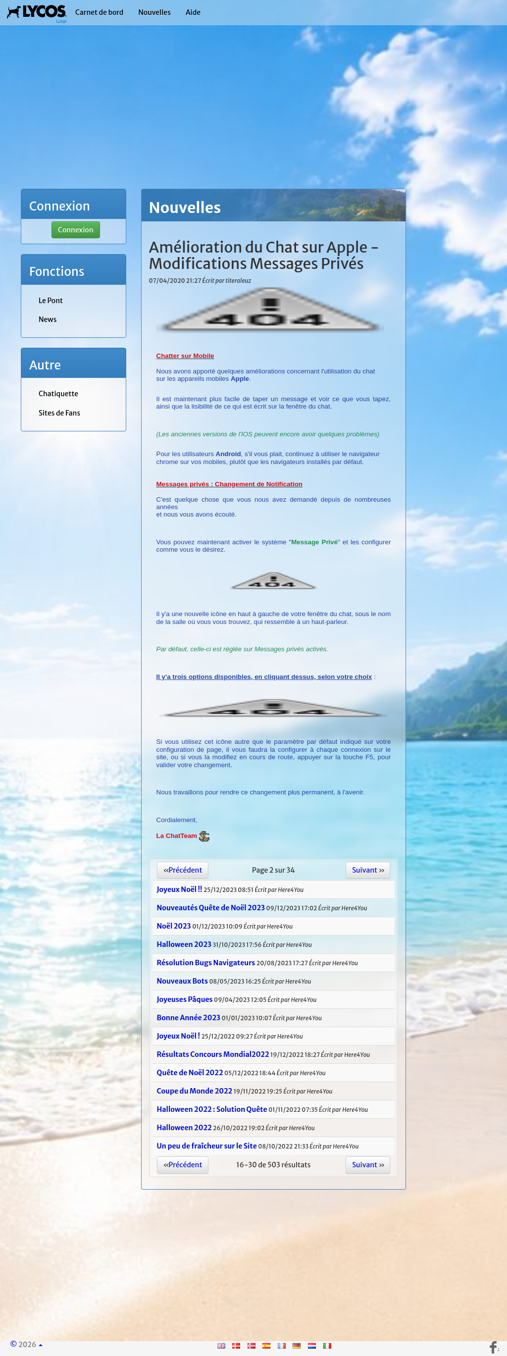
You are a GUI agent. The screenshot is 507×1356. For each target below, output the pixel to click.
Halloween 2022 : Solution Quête (212, 1109)
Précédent (186, 870)
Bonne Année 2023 (189, 1017)
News (47, 319)
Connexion (76, 229)
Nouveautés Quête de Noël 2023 (211, 907)
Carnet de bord (99, 12)
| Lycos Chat (37, 12)
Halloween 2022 (184, 1127)
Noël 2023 (174, 926)
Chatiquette (58, 393)
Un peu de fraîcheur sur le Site (207, 1146)
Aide (193, 12)
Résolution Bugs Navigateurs (206, 962)
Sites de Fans (59, 413)
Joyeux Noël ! (178, 1036)
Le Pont (51, 300)
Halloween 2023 (184, 944)
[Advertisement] (253, 119)
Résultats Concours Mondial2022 (213, 1054)
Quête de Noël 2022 (190, 1072)
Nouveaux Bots (182, 981)
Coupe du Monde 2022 (195, 1091)
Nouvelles (154, 12)
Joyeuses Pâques (185, 999)
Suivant (364, 870)
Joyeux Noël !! (180, 889)
